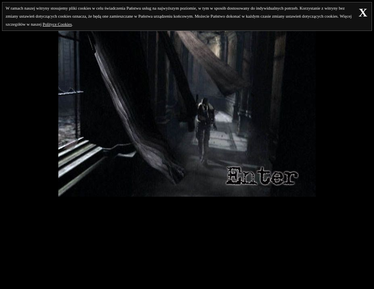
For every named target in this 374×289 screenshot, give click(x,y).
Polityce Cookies (57, 24)
